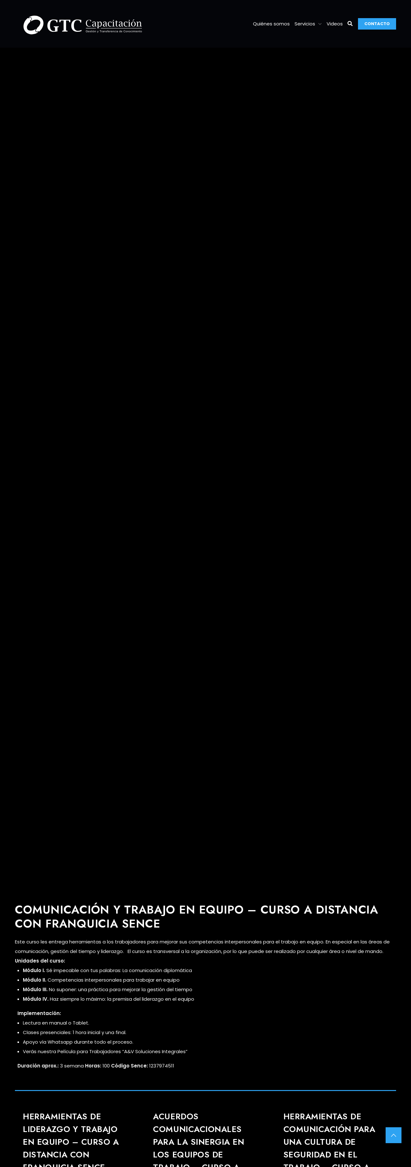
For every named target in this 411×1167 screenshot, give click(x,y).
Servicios (305, 23)
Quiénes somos (271, 23)
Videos (335, 23)
